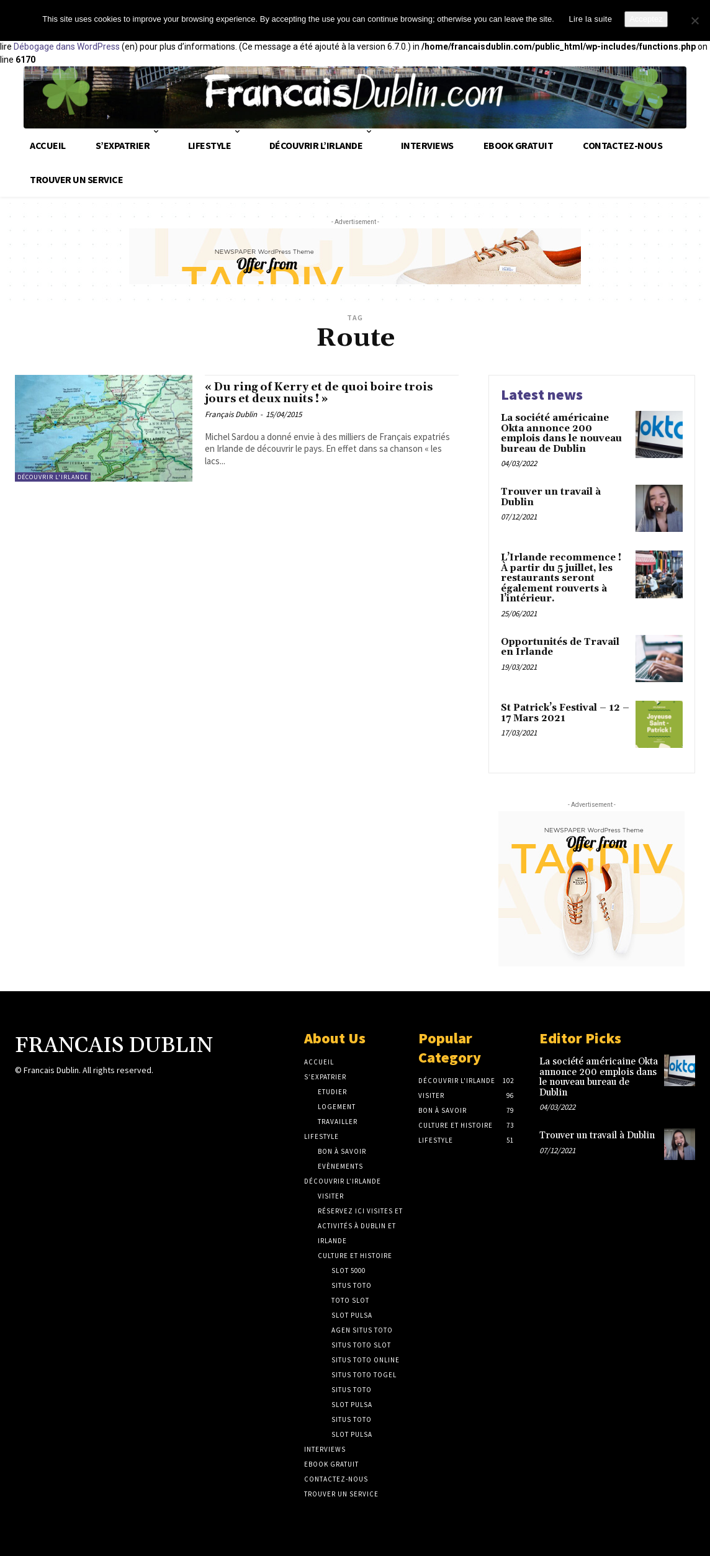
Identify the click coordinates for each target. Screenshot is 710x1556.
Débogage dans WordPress (67, 47)
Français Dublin (231, 419)
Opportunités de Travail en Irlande (560, 647)
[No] (694, 20)
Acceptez (645, 19)
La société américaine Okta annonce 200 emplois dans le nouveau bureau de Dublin (561, 433)
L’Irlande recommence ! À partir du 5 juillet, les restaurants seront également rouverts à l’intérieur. (561, 578)
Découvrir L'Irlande (52, 477)
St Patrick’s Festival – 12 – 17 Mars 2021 (565, 713)
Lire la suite (590, 19)
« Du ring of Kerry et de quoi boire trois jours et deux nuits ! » (319, 395)
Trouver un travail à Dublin (551, 497)
